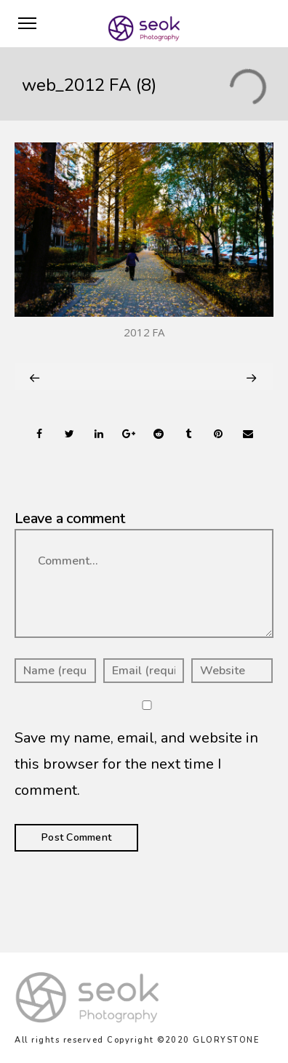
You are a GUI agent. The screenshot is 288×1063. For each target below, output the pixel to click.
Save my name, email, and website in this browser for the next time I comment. (136, 764)
